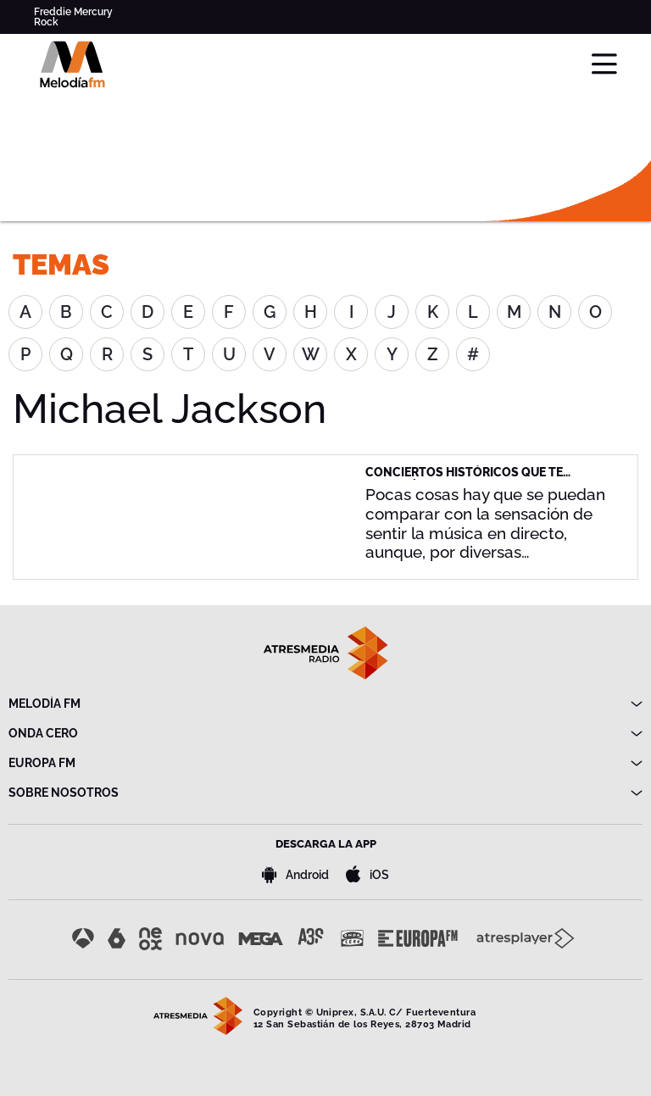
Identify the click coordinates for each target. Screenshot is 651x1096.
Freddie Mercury (73, 12)
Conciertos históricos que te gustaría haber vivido (464, 479)
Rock (46, 22)
